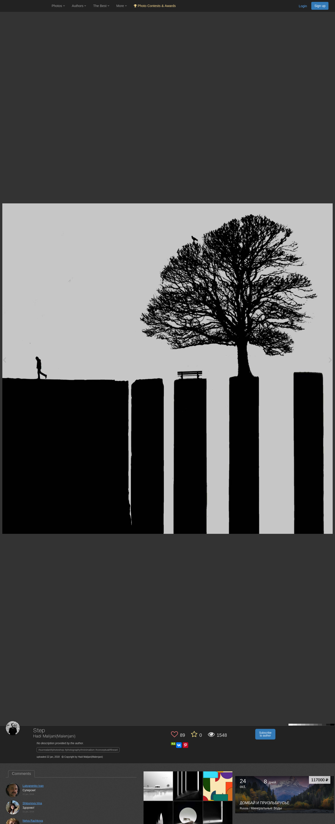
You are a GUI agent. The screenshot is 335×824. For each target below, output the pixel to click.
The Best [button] (101, 5)
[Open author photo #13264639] (158, 785)
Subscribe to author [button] (265, 734)
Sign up (319, 5)
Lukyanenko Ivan (33, 785)
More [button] (121, 5)
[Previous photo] (4, 359)
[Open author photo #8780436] (218, 815)
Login (303, 6)
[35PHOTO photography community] (25, 6)
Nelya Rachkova (33, 820)
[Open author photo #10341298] (158, 815)
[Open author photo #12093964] (218, 785)
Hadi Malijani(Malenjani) (54, 736)
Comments (21, 773)
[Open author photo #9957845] (188, 815)
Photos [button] (58, 5)
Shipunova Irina (32, 803)
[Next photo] (330, 359)
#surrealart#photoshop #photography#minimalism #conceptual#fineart (78, 749)
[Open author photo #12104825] (188, 785)
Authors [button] (79, 5)
